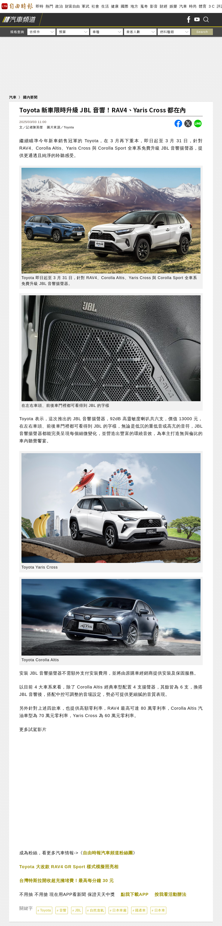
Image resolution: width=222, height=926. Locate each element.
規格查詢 (17, 31)
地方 (134, 6)
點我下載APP (135, 894)
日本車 (159, 910)
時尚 (193, 6)
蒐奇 (144, 6)
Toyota (45, 910)
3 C (212, 6)
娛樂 (173, 6)
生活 (105, 6)
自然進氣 (97, 910)
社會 (95, 6)
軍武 (85, 6)
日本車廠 (119, 910)
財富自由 (72, 6)
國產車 (140, 910)
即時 (39, 6)
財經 (163, 6)
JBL (78, 910)
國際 (124, 6)
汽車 (183, 6)
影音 (154, 6)
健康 (115, 6)
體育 (202, 6)
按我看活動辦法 (170, 894)
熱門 (49, 6)
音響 (63, 910)
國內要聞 (30, 97)
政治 (59, 6)
